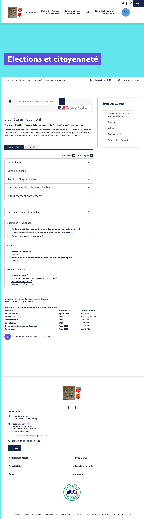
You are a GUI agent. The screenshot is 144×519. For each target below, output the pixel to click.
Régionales (10, 329)
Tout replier (67, 155)
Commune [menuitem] (16, 514)
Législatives (10, 323)
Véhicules (110, 128)
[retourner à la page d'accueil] (15, 12)
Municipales (10, 317)
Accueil (7, 80)
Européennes (11, 313)
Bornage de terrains (21, 252)
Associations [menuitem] (14, 466)
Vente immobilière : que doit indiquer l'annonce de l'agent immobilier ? (46, 229)
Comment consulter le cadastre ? (27, 236)
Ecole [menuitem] (11, 474)
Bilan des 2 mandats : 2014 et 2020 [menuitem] (117, 514)
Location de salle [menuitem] (83, 466)
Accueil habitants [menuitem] (17, 457)
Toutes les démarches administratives (116, 114)
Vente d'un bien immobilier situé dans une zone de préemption (42, 257)
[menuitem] (31, 12)
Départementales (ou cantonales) (21, 326)
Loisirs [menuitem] (93, 514)
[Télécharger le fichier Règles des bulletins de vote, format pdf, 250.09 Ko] (48, 337)
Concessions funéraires (117, 140)
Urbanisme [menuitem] (80, 458)
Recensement (112, 134)
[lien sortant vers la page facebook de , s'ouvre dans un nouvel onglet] (123, 4)
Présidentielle (11, 320)
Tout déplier (85, 155)
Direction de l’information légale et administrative (27, 299)
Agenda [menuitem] (78, 474)
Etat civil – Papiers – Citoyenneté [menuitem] (40, 514)
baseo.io (29, 302)
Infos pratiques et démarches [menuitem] (72, 514)
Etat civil (109, 122)
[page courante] (55, 80)
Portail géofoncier (22, 281)
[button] (48, 163)
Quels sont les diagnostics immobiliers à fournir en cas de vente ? (43, 233)
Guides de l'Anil (20, 275)
